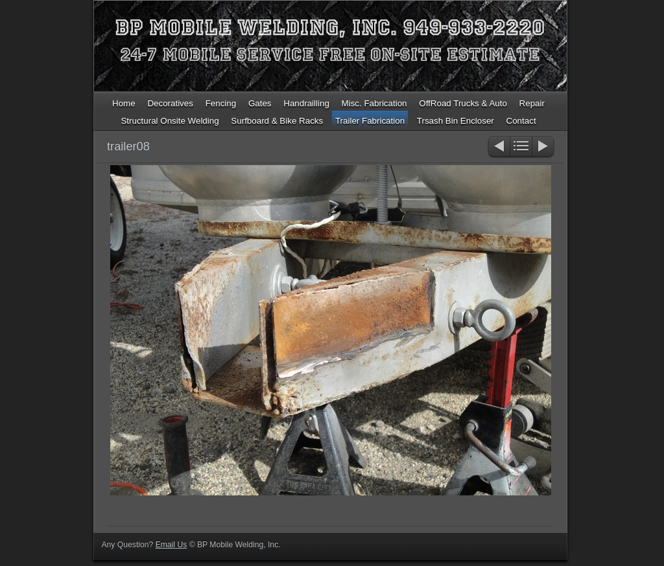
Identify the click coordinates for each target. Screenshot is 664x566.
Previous (498, 147)
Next (543, 147)
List (521, 147)
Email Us (171, 544)
